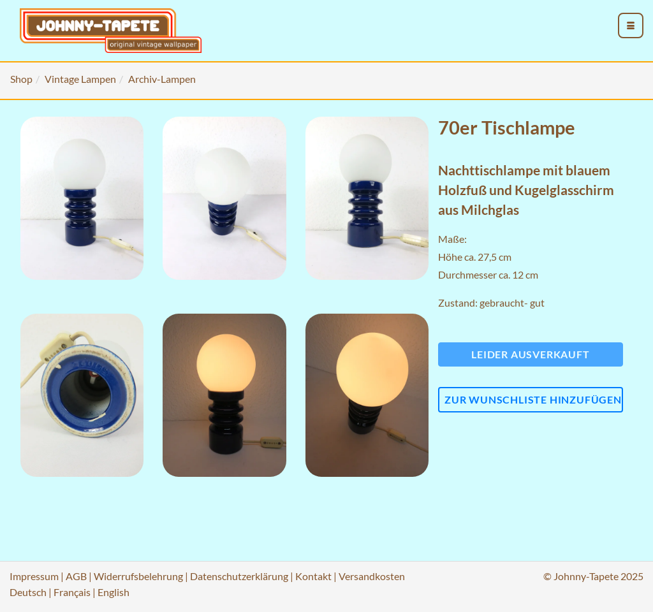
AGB (76, 576)
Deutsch (28, 592)
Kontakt (313, 576)
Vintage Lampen (80, 79)
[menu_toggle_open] (630, 25)
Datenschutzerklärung (239, 576)
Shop (21, 79)
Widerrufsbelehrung (138, 576)
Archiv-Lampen (162, 79)
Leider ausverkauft (530, 354)
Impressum (34, 576)
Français (72, 592)
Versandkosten (372, 576)
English (113, 592)
